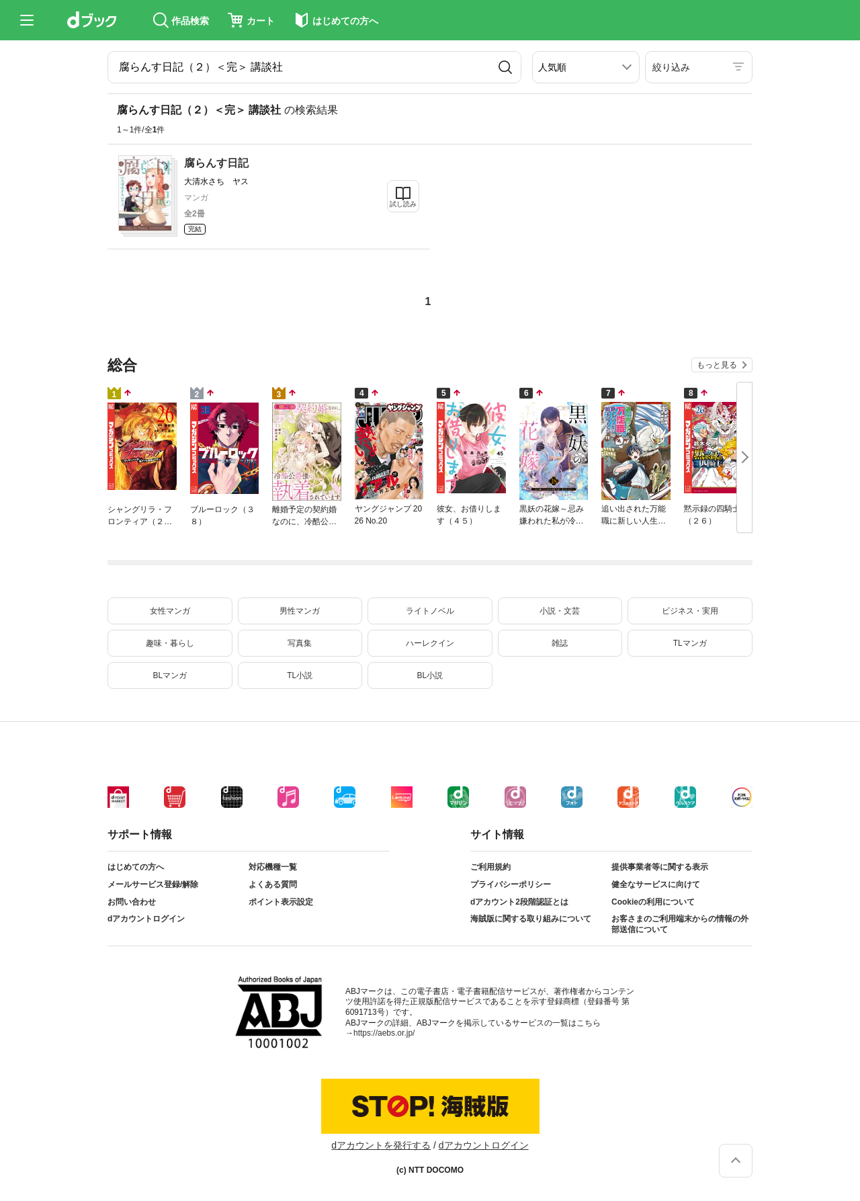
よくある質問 (273, 884)
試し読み (403, 204)
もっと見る (717, 365)
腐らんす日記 (216, 163)
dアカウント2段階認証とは (519, 902)
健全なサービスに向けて (655, 884)
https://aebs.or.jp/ (384, 1033)
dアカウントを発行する (381, 1145)
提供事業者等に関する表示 (659, 867)
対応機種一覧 (273, 867)
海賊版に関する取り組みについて (530, 918)
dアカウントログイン (146, 918)
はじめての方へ (136, 867)
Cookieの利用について (653, 902)
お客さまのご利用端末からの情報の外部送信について (679, 924)
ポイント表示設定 (281, 902)
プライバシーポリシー (510, 884)
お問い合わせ (132, 902)
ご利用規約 (490, 867)
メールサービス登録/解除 (153, 884)
